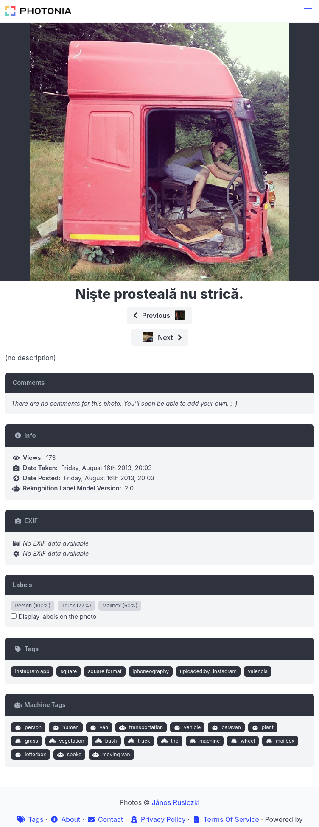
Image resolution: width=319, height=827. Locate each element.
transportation (140, 727)
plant (262, 727)
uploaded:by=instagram (208, 671)
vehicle (186, 727)
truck (138, 741)
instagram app (32, 671)
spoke (68, 754)
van (98, 727)
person (27, 727)
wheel (242, 741)
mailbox (279, 741)
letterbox (29, 754)
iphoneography (151, 671)
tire (169, 741)
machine (203, 741)
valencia (258, 671)
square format (104, 671)
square (68, 671)
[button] (307, 11)
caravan (225, 727)
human (64, 727)
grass (25, 741)
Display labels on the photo (53, 616)
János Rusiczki (176, 802)
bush (105, 741)
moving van (110, 754)
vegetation (65, 741)
